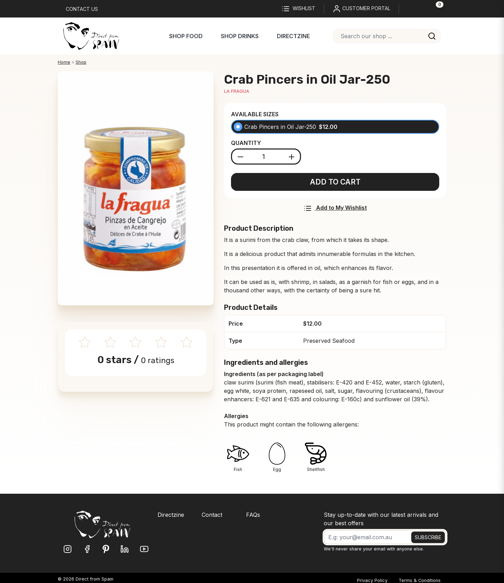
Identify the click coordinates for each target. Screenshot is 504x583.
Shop (81, 62)
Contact (212, 514)
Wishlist (298, 9)
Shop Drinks (240, 36)
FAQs (253, 514)
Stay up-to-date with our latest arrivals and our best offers (381, 519)
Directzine (293, 36)
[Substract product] (240, 157)
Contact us (82, 9)
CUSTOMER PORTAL (361, 9)
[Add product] (291, 157)
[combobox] (387, 36)
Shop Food (186, 36)
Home (64, 62)
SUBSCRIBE (428, 537)
